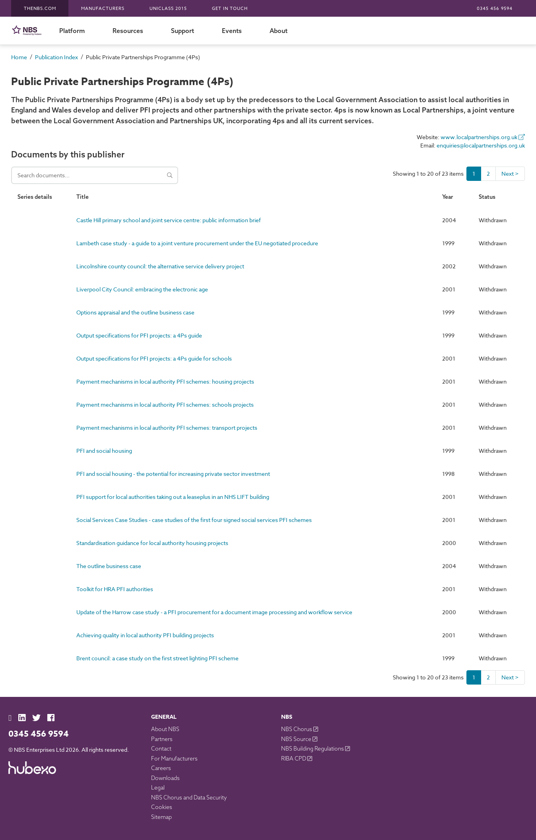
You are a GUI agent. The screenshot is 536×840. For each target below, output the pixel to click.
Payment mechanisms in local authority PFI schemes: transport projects (166, 427)
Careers (161, 768)
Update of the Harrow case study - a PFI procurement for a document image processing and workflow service (214, 612)
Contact (161, 748)
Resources (128, 31)
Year (447, 196)
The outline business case (108, 566)
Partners (162, 739)
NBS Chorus (297, 729)
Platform (72, 31)
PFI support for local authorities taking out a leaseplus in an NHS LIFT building (172, 497)
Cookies (161, 807)
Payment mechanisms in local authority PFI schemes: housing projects (165, 381)
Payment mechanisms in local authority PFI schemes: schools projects (165, 404)
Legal (158, 787)
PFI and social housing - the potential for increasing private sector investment (173, 473)
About (278, 31)
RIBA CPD (294, 758)
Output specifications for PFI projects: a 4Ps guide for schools (154, 358)
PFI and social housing (104, 450)
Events (232, 31)
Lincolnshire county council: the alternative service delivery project (160, 266)
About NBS (165, 729)
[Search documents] (94, 175)
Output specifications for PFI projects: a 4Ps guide (139, 335)
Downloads (165, 778)
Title (82, 196)
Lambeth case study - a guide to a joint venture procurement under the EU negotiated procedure (197, 243)
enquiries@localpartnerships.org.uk (481, 145)
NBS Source (297, 739)
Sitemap (161, 817)
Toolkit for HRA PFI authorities (114, 589)
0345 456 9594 (495, 8)
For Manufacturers (174, 758)
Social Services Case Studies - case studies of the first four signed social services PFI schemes (194, 520)
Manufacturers (102, 8)
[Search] (169, 175)
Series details (34, 196)
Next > (510, 173)
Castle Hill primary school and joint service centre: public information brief (168, 220)
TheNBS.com (40, 8)
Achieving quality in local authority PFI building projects (145, 635)
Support (182, 31)
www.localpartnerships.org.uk (483, 137)
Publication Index (56, 57)
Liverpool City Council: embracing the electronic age (142, 289)
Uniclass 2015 (168, 8)
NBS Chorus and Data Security (189, 797)
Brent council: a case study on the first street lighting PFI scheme (157, 658)
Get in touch (230, 8)
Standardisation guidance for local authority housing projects (152, 543)
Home (19, 57)
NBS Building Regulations (313, 748)
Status (487, 196)
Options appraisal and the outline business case (135, 312)
